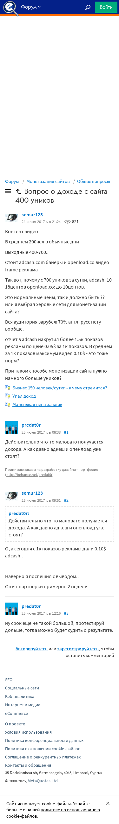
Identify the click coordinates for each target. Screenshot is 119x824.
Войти (106, 7)
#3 (66, 613)
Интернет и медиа (22, 705)
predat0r (31, 425)
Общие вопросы (93, 181)
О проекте (15, 724)
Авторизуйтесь (32, 649)
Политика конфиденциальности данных (44, 740)
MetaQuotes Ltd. (43, 781)
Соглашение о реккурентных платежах (43, 757)
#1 (66, 432)
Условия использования (28, 732)
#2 (66, 500)
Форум (12, 181)
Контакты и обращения (28, 765)
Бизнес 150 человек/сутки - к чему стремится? (59, 388)
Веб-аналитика (19, 696)
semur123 (32, 214)
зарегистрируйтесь (78, 649)
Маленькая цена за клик (37, 404)
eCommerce (16, 713)
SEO (8, 679)
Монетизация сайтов (48, 181)
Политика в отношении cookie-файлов (42, 748)
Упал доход (24, 396)
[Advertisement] (59, 32)
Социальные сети (22, 688)
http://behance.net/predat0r (29, 474)
